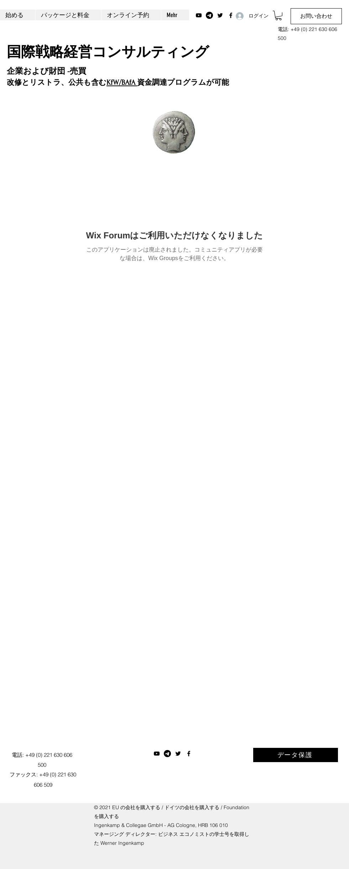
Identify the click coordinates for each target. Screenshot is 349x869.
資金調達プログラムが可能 (183, 82)
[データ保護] (295, 755)
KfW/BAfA (121, 82)
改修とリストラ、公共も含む (56, 82)
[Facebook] (188, 753)
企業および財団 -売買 (46, 71)
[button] (278, 15)
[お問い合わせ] (316, 16)
